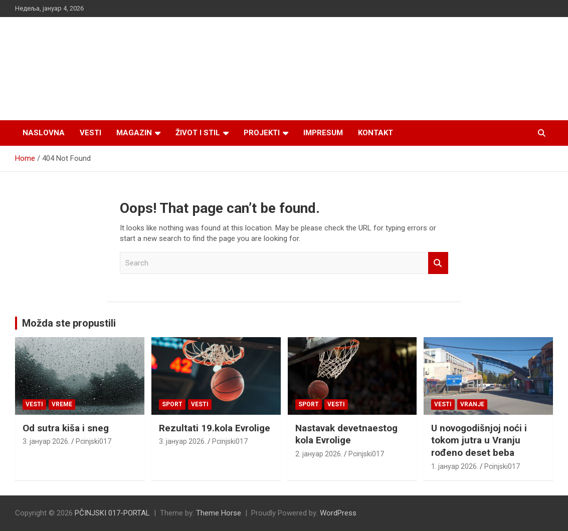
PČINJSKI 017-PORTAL (112, 512)
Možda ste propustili (69, 323)
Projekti (262, 132)
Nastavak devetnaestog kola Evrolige (346, 434)
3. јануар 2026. (46, 441)
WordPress (338, 512)
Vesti (90, 132)
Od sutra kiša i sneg (66, 428)
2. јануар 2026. (318, 454)
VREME (62, 404)
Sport (172, 404)
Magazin (134, 132)
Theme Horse (218, 512)
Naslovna (44, 132)
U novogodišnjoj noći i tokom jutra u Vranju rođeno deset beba (479, 440)
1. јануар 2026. (454, 466)
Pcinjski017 (93, 441)
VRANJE (472, 404)
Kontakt (375, 132)
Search (438, 263)
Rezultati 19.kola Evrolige (214, 428)
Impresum (323, 132)
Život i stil (197, 132)
